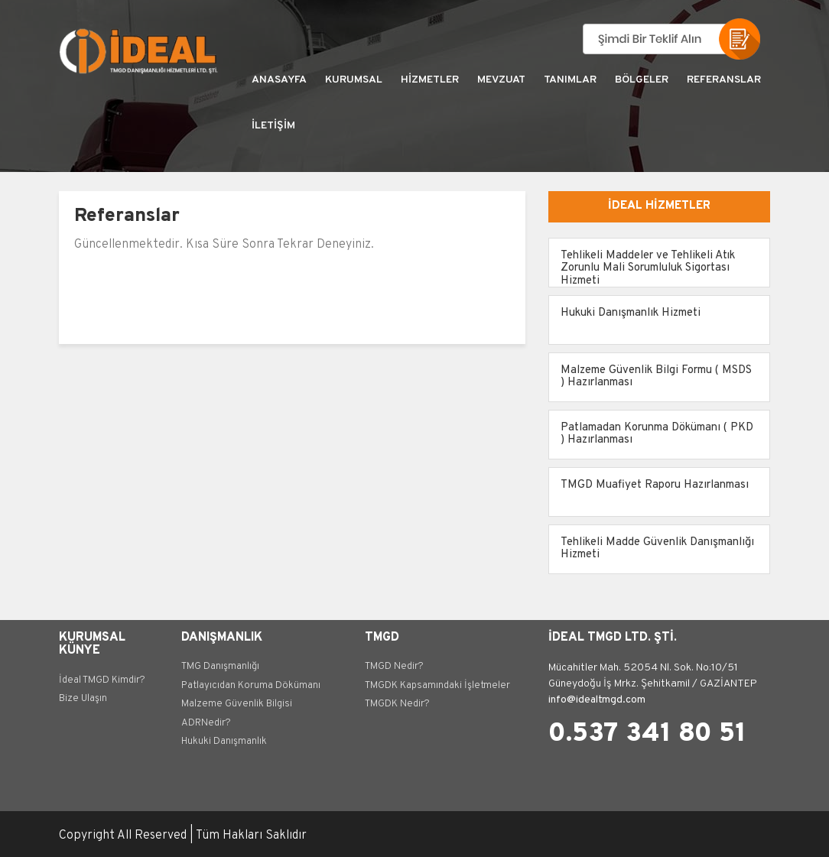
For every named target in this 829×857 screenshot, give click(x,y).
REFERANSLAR (724, 79)
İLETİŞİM (273, 125)
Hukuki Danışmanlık (224, 741)
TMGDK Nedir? (397, 704)
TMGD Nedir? (394, 667)
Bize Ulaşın (83, 699)
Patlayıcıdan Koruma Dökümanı (250, 686)
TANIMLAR (570, 79)
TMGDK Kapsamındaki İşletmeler (437, 686)
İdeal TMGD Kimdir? (102, 680)
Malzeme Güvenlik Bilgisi (236, 704)
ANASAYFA (279, 79)
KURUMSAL (353, 79)
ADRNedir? (206, 723)
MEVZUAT (501, 79)
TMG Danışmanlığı (220, 667)
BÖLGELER (641, 79)
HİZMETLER (430, 79)
